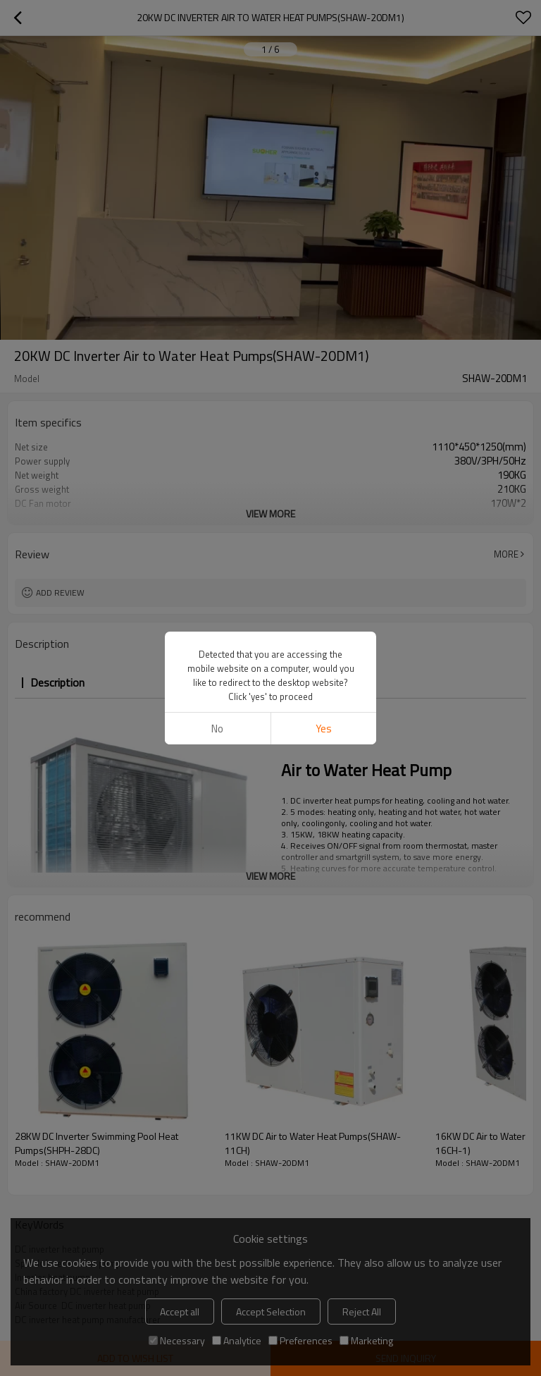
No (217, 728)
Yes (324, 728)
